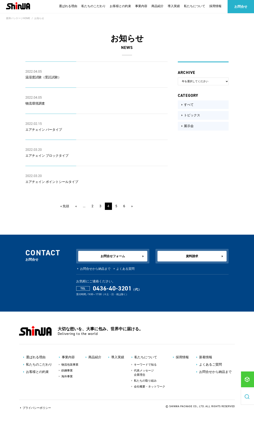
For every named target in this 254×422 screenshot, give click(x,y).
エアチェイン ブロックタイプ (46, 156)
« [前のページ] (76, 206)
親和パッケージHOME (18, 18)
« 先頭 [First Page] (64, 206)
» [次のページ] (132, 206)
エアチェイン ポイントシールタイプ (51, 182)
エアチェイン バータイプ (43, 130)
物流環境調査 (35, 103)
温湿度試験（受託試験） (43, 77)
